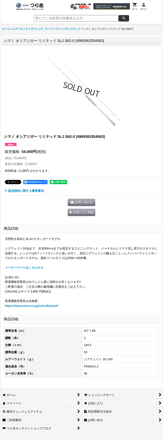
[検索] (123, 18)
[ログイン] (144, 6)
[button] (81, 212)
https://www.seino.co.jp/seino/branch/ (31, 306)
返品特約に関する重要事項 (24, 190)
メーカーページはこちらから (24, 267)
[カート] (135, 6)
